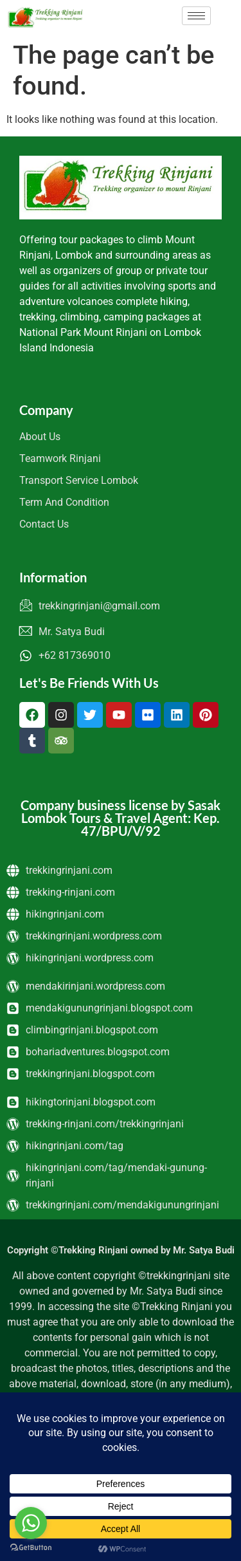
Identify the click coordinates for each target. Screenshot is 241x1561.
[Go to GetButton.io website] (30, 1548)
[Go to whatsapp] (31, 1523)
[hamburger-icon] (196, 15)
